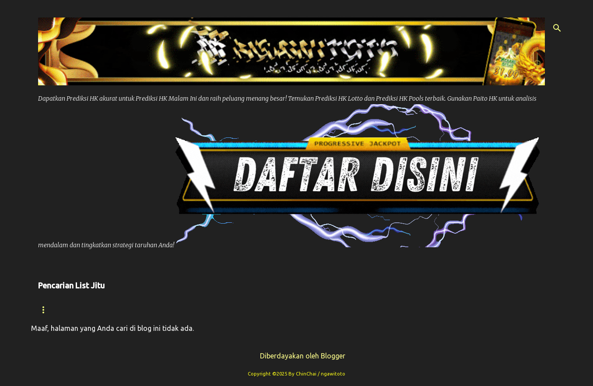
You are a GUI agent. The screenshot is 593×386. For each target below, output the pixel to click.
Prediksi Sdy (385, 309)
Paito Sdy (499, 309)
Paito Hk (217, 309)
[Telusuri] (557, 28)
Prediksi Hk (161, 309)
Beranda (54, 309)
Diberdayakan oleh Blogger (296, 356)
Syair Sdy (445, 309)
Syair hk (105, 309)
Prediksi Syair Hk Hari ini (297, 309)
